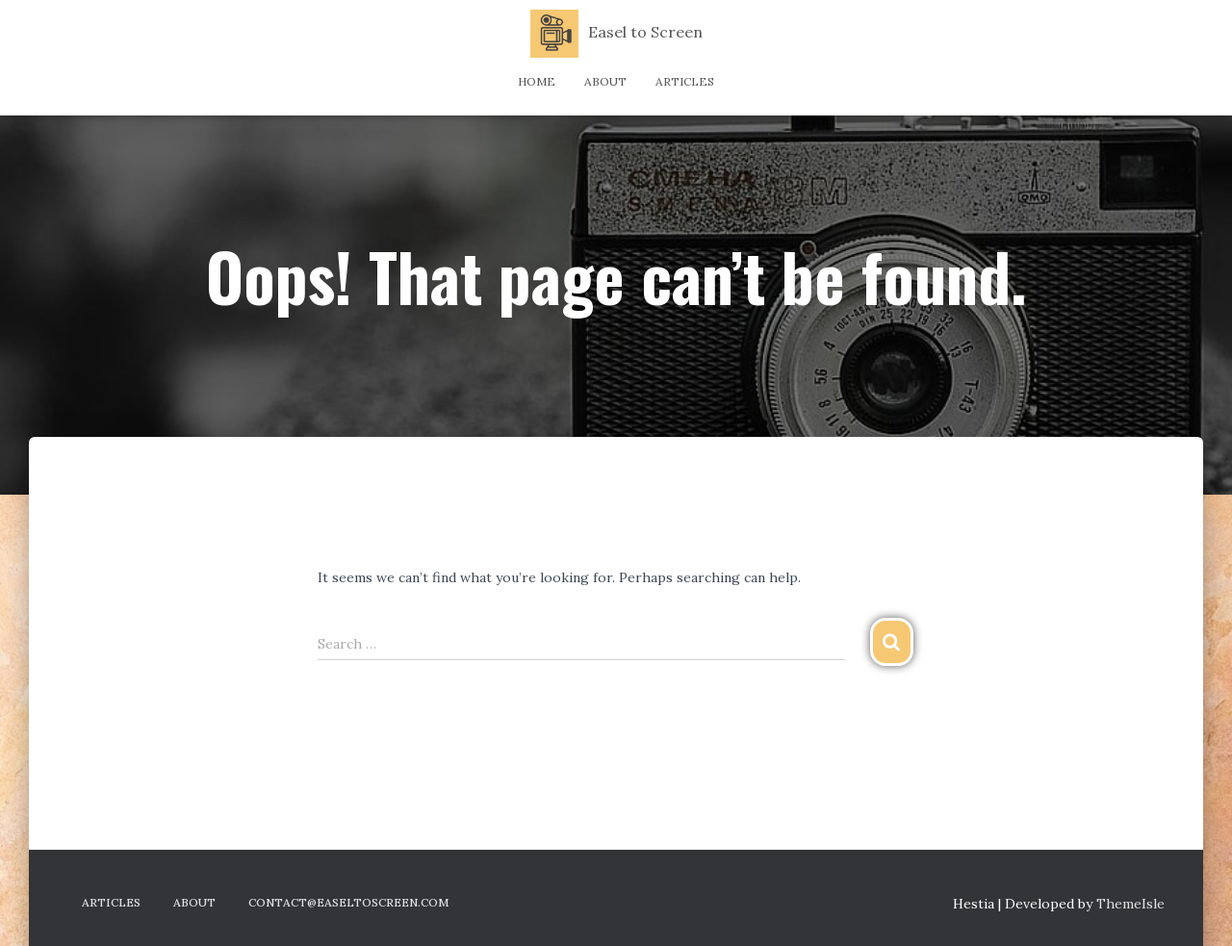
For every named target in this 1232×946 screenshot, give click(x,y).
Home (536, 81)
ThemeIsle (1130, 903)
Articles (684, 81)
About (605, 81)
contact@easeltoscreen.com (348, 902)
